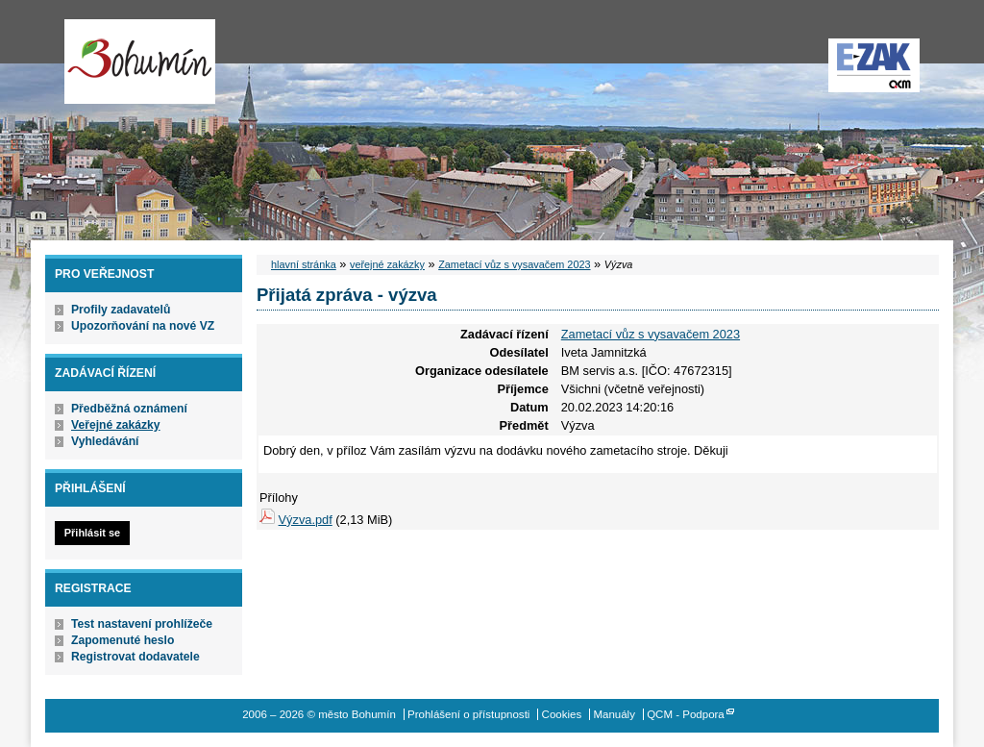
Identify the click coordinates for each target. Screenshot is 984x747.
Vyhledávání (105, 441)
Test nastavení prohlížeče (141, 624)
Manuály (614, 714)
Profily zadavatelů (120, 309)
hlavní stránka (303, 264)
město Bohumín (139, 61)
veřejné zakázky (387, 264)
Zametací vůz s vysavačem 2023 (514, 264)
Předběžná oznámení (129, 408)
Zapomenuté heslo (122, 640)
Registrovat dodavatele (135, 656)
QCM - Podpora (686, 714)
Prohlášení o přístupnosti (468, 714)
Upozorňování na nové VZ (142, 326)
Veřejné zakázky (115, 425)
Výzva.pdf (305, 519)
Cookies (562, 714)
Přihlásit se (92, 532)
